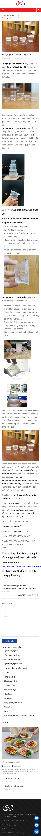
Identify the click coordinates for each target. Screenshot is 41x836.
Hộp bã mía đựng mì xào (11, 762)
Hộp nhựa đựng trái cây (12, 655)
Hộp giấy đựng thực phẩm (13, 702)
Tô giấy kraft (8, 707)
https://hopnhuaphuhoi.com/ (16, 586)
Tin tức (5, 723)
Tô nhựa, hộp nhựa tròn (12, 659)
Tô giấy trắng (8, 698)
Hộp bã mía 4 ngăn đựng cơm (14, 786)
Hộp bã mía (8, 694)
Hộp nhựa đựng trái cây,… (18, 516)
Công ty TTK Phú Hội (11, 503)
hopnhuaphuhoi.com (19, 531)
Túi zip (6, 711)
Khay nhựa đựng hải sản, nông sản (16, 668)
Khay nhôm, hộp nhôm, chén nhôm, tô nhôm (19, 715)
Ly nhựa (7, 672)
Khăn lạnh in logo (10, 690)
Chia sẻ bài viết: (23, 595)
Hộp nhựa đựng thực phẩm (13, 664)
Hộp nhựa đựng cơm (11, 651)
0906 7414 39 (20, 821)
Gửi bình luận (9, 641)
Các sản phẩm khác (10, 681)
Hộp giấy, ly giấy (9, 677)
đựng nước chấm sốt (16, 67)
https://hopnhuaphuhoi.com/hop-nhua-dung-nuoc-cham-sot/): (19, 589)
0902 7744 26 (8, 821)
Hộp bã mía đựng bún (11, 778)
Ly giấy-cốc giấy (9, 685)
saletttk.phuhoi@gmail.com (12, 825)
